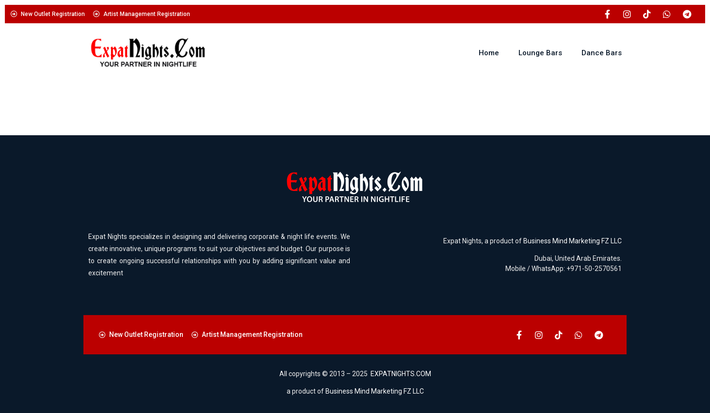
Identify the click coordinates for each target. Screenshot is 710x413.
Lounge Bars (540, 52)
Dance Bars (601, 52)
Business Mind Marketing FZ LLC (572, 241)
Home (489, 52)
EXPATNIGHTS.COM (401, 374)
